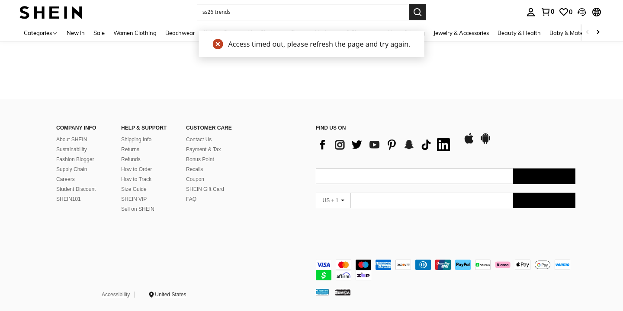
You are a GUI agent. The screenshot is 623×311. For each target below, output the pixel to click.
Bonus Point (200, 159)
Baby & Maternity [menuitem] (572, 32)
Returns (130, 149)
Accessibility (116, 295)
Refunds (131, 159)
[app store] (469, 143)
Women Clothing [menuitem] (135, 32)
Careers (65, 179)
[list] (385, 144)
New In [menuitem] (76, 32)
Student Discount (76, 189)
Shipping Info (136, 139)
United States (170, 295)
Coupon (195, 179)
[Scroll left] (587, 32)
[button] (303, 12)
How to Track (136, 179)
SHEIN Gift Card (205, 189)
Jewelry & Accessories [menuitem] (461, 32)
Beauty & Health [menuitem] (519, 32)
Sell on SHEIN (137, 209)
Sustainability (71, 149)
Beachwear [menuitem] (180, 32)
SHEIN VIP (134, 199)
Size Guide (134, 189)
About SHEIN (71, 139)
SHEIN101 (68, 199)
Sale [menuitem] (99, 32)
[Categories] (40, 32)
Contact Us (199, 139)
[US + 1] (333, 200)
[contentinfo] (445, 270)
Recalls (194, 169)
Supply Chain (71, 169)
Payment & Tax (203, 149)
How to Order (136, 169)
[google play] (485, 143)
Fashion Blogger (75, 159)
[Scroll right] (598, 32)
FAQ (191, 199)
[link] (565, 12)
